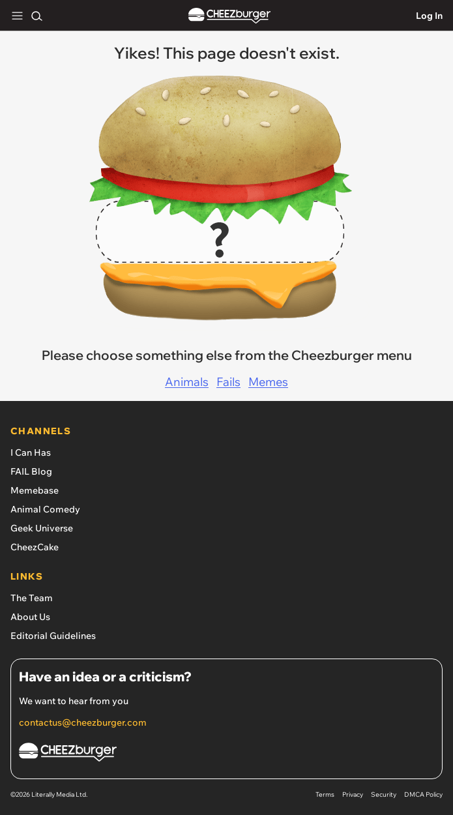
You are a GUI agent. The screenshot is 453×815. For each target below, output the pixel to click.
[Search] (36, 16)
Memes (268, 381)
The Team (31, 598)
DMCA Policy (423, 794)
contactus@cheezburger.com (83, 722)
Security (383, 794)
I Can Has (30, 452)
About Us (30, 617)
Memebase (34, 490)
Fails (228, 381)
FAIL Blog (31, 471)
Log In (429, 16)
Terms (324, 794)
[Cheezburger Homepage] (226, 754)
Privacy (352, 794)
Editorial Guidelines (53, 636)
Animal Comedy (45, 509)
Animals (187, 381)
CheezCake (34, 547)
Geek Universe (41, 528)
